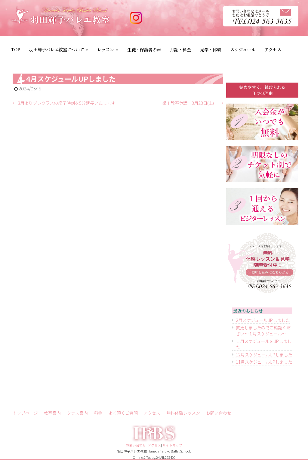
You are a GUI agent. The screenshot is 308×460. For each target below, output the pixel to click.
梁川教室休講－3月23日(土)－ (192, 103)
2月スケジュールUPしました (263, 320)
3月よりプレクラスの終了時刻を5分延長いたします (64, 103)
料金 (98, 413)
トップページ (25, 413)
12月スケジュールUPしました (264, 354)
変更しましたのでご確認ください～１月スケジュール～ (263, 330)
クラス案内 (77, 413)
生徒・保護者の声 (144, 49)
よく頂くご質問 (123, 413)
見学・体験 (210, 49)
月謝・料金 (180, 49)
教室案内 (52, 413)
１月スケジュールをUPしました (263, 344)
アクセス (272, 49)
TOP (15, 49)
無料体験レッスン (183, 413)
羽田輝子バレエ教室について (58, 49)
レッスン (107, 49)
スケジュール (242, 49)
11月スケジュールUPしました (264, 362)
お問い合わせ (218, 413)
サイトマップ (172, 445)
